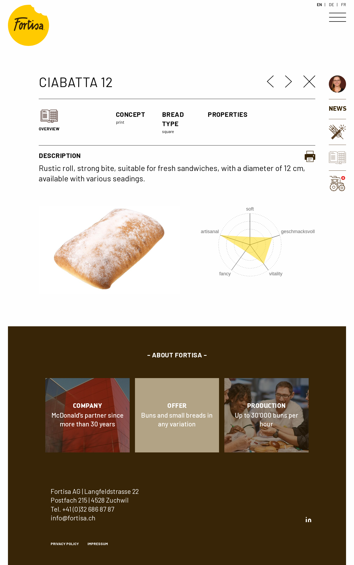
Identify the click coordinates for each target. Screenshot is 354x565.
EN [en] (319, 4)
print (120, 122)
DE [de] (331, 4)
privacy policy (65, 543)
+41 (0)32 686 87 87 (88, 509)
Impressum (98, 543)
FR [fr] (343, 4)
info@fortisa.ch (73, 518)
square (168, 131)
